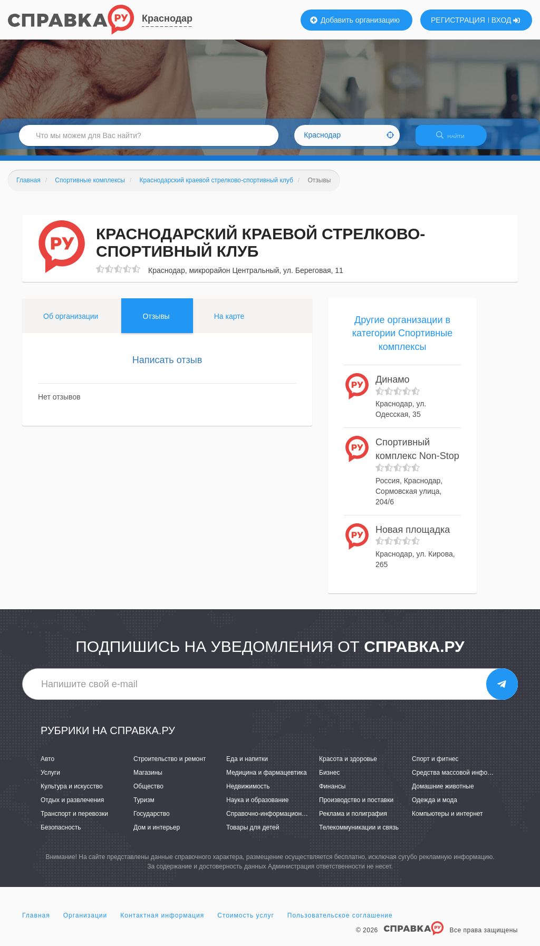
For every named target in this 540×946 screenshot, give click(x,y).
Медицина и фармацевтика (266, 779)
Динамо (392, 386)
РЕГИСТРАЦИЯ (458, 20)
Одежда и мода (434, 806)
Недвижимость (248, 792)
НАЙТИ (455, 139)
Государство (151, 820)
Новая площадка (412, 536)
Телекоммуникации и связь (359, 834)
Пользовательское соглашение (340, 921)
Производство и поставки (356, 806)
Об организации (70, 322)
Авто (47, 765)
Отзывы (155, 322)
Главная (36, 921)
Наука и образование (257, 806)
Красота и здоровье (348, 765)
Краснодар (167, 18)
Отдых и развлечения (72, 806)
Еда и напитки (247, 765)
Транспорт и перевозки (74, 820)
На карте (229, 322)
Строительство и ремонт (169, 765)
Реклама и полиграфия (353, 820)
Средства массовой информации (460, 779)
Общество (148, 792)
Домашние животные (443, 792)
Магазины (147, 779)
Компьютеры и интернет (447, 820)
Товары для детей (252, 834)
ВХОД (505, 20)
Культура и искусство (72, 792)
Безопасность (61, 834)
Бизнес (329, 779)
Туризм (144, 806)
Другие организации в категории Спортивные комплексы (402, 339)
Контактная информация (162, 921)
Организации (85, 921)
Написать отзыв (167, 366)
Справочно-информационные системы (283, 820)
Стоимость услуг (245, 921)
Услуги (50, 779)
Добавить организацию (355, 20)
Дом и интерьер (156, 834)
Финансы (332, 792)
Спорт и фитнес (435, 765)
